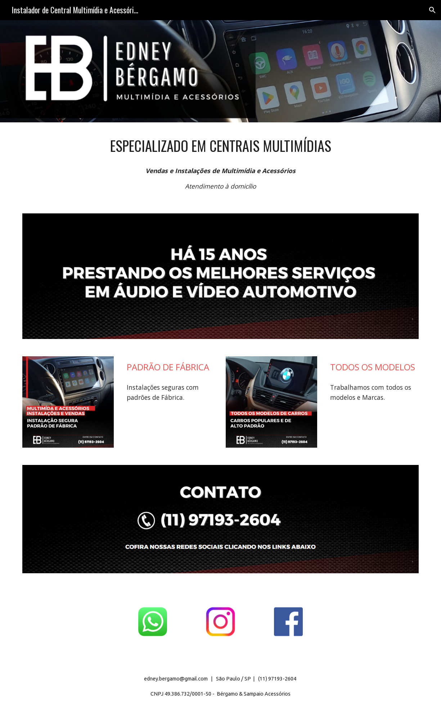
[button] (432, 10)
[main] (220, 146)
